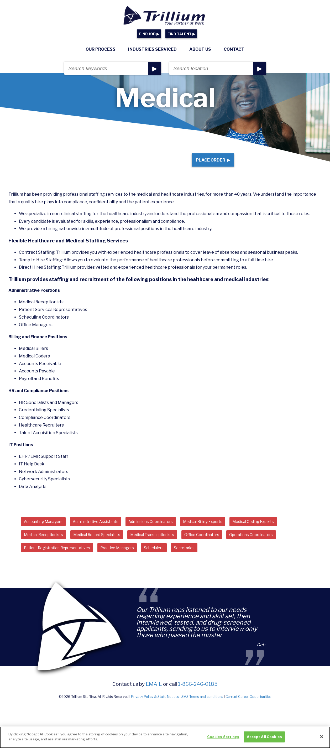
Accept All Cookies (264, 738)
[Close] (321, 738)
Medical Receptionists (46, 543)
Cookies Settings (223, 738)
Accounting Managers (46, 528)
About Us (200, 49)
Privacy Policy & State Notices (155, 707)
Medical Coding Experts (283, 528)
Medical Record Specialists (106, 543)
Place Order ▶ (209, 163)
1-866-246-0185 (198, 694)
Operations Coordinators (282, 543)
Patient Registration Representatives (62, 557)
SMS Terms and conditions (202, 707)
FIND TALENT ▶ (181, 34)
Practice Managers (130, 557)
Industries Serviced (152, 49)
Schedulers (172, 557)
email (154, 694)
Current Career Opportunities (248, 707)
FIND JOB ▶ (149, 34)
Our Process (101, 49)
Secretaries (206, 557)
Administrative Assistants (105, 528)
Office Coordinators (227, 543)
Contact (234, 49)
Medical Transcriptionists (170, 543)
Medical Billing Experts (226, 528)
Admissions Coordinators (167, 528)
